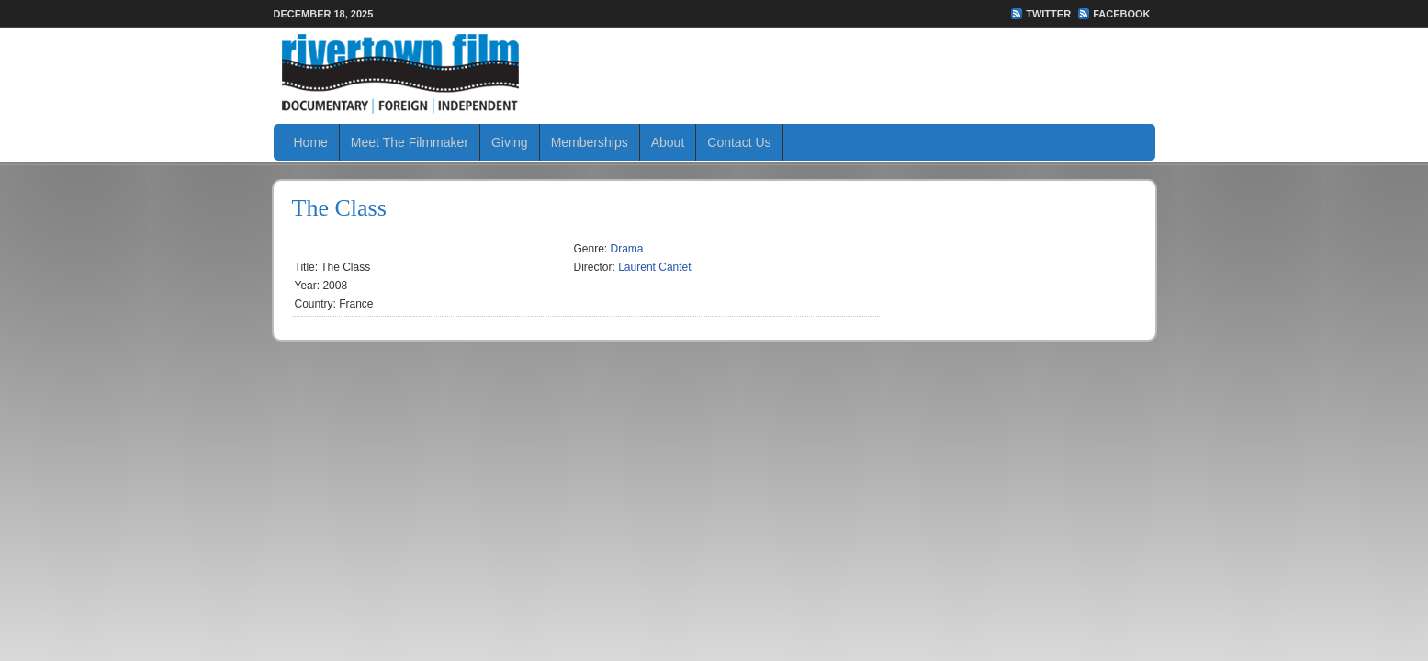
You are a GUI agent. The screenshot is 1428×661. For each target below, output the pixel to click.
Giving (509, 142)
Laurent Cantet (654, 267)
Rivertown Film (714, 73)
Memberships (589, 142)
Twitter (1048, 13)
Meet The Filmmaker (409, 142)
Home (311, 142)
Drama (627, 248)
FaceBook (1121, 13)
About (668, 142)
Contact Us (738, 142)
